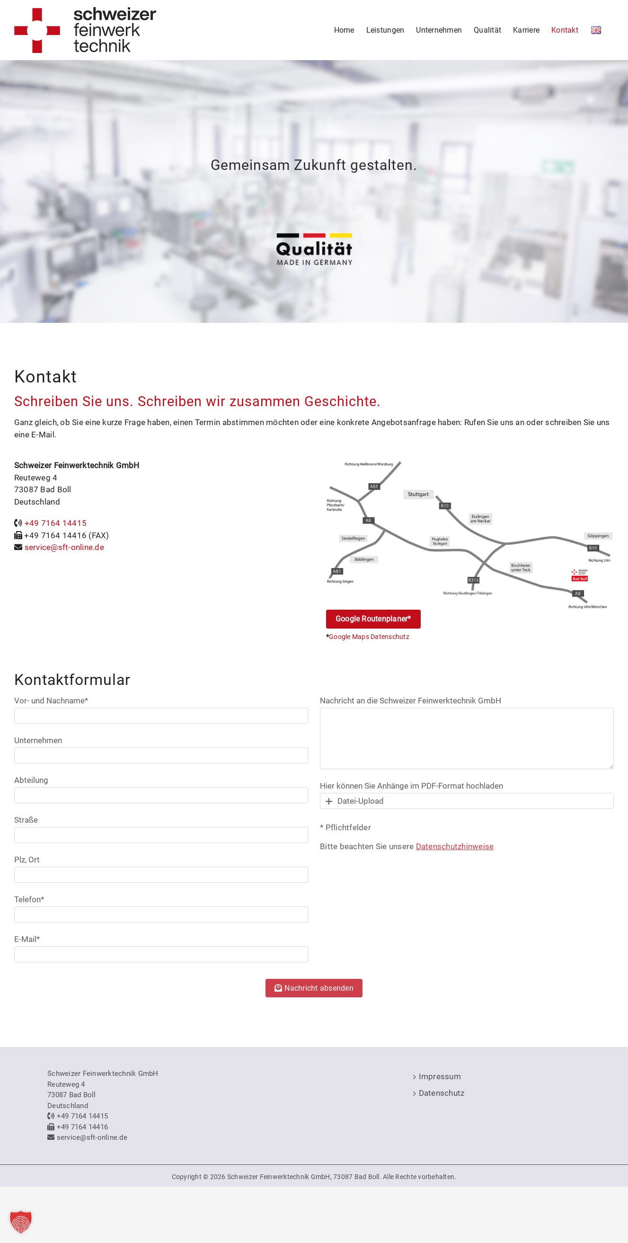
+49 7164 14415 (56, 523)
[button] (21, 1222)
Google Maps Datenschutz (369, 636)
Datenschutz (442, 1093)
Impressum (440, 1076)
